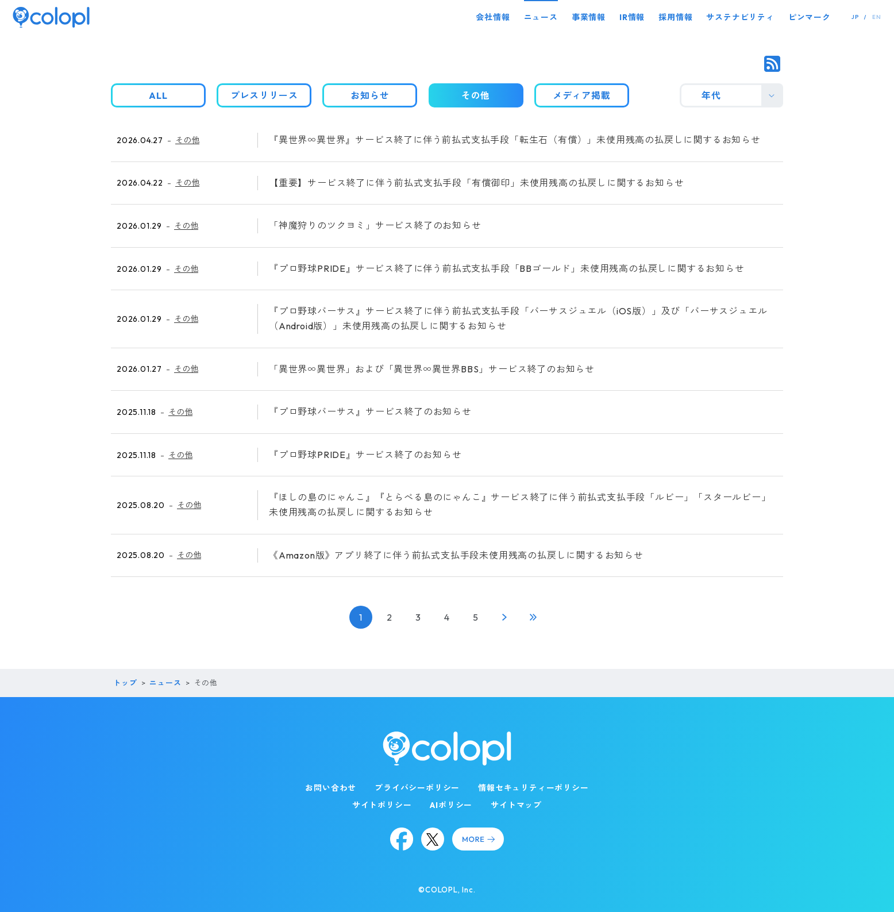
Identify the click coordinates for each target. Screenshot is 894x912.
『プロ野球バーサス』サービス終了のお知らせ (370, 411)
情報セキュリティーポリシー (533, 788)
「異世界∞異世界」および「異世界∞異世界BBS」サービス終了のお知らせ (432, 369)
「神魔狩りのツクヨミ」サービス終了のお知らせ (375, 225)
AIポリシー (451, 805)
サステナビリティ (740, 17)
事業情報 (589, 17)
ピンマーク (809, 17)
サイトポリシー (382, 805)
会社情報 (493, 17)
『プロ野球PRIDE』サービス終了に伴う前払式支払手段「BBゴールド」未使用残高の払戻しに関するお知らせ (507, 268)
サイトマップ (516, 805)
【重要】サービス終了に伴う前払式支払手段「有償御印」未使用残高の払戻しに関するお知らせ (476, 182)
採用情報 (675, 17)
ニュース (541, 17)
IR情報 (632, 17)
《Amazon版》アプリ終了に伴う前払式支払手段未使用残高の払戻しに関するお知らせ (456, 555)
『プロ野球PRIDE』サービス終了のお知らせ (365, 454)
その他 (187, 140)
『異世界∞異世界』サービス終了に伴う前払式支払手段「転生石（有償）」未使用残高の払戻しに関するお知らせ (515, 139)
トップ (125, 682)
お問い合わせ (330, 788)
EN (876, 17)
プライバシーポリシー (417, 788)
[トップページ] (51, 17)
